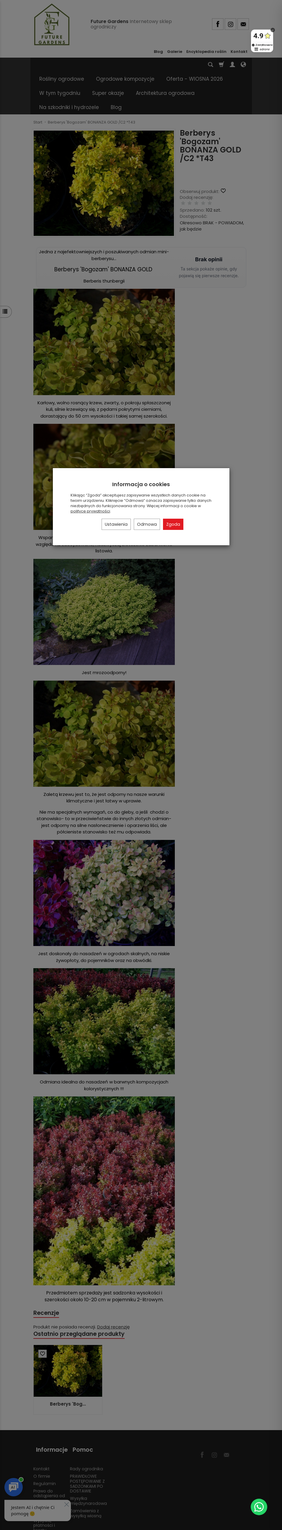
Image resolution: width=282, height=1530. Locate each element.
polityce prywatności (90, 511)
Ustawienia (116, 524)
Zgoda (173, 524)
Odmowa (147, 524)
